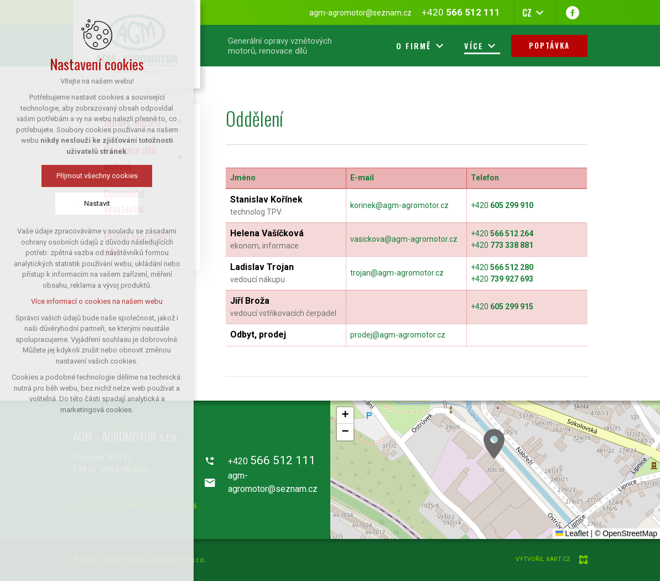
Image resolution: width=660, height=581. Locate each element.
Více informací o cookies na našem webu (95, 301)
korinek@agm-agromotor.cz (399, 205)
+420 (502, 205)
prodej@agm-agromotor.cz (397, 334)
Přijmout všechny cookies (95, 176)
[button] (494, 444)
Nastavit (95, 203)
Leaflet (572, 533)
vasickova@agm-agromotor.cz (404, 239)
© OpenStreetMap (626, 533)
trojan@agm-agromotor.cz (397, 272)
